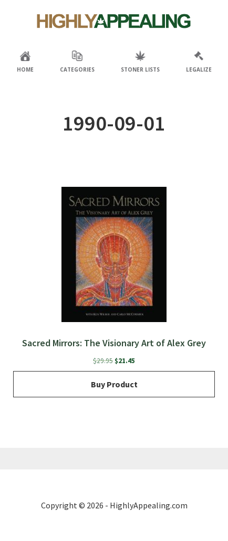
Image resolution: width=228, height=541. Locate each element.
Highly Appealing (114, 21)
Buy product (114, 384)
